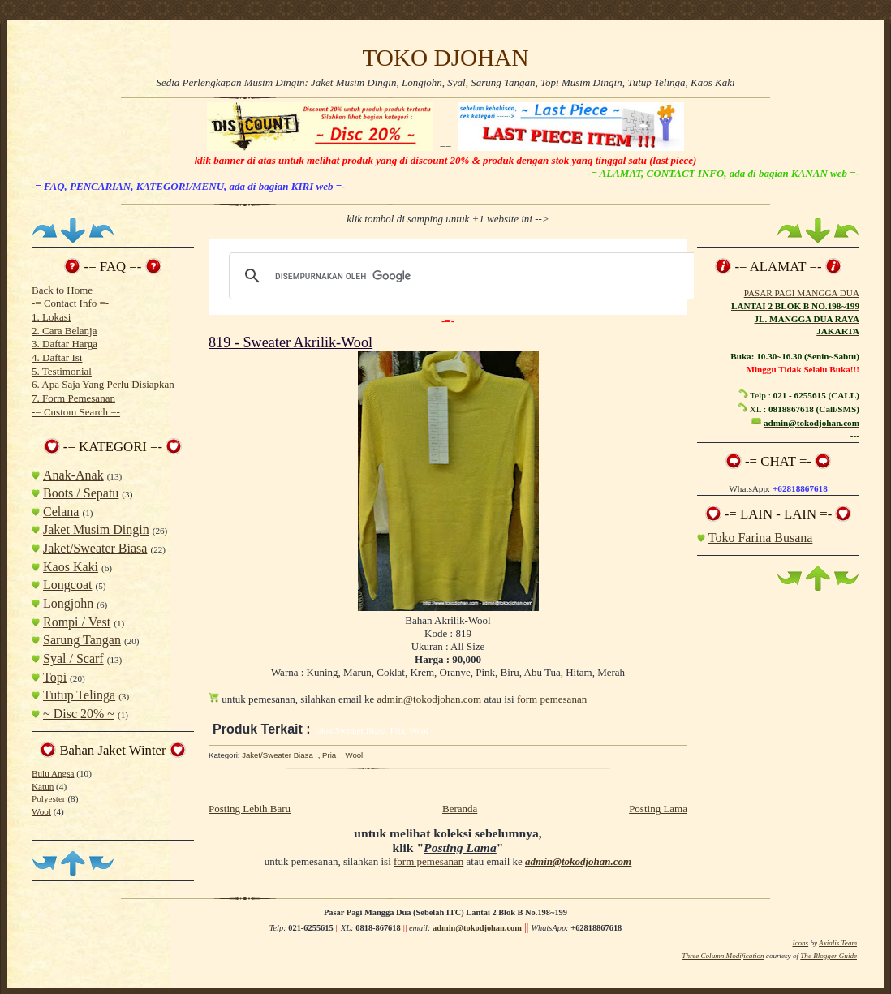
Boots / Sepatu (80, 493)
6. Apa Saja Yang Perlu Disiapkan (103, 384)
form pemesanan (552, 699)
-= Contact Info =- (70, 303)
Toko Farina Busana (760, 537)
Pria (329, 755)
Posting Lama (658, 809)
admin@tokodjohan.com (429, 699)
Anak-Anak (73, 475)
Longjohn (68, 603)
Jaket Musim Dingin (96, 529)
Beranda (459, 809)
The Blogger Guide (828, 956)
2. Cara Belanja (64, 331)
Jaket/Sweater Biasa (95, 548)
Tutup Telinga (79, 695)
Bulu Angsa (53, 773)
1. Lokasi (51, 317)
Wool (41, 811)
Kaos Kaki (70, 567)
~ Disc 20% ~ (78, 714)
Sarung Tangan (82, 640)
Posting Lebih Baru (250, 809)
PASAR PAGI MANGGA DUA (801, 293)
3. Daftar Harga (64, 344)
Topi (55, 677)
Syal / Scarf (73, 658)
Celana (61, 512)
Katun (43, 786)
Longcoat (67, 585)
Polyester (49, 798)
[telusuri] (460, 276)
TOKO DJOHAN (445, 58)
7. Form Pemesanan (73, 398)
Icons (800, 943)
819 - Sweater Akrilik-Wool (290, 342)
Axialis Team (838, 943)
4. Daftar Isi (57, 357)
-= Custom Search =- (76, 412)
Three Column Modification (723, 956)
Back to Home (62, 290)
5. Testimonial (62, 371)
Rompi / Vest (76, 622)
